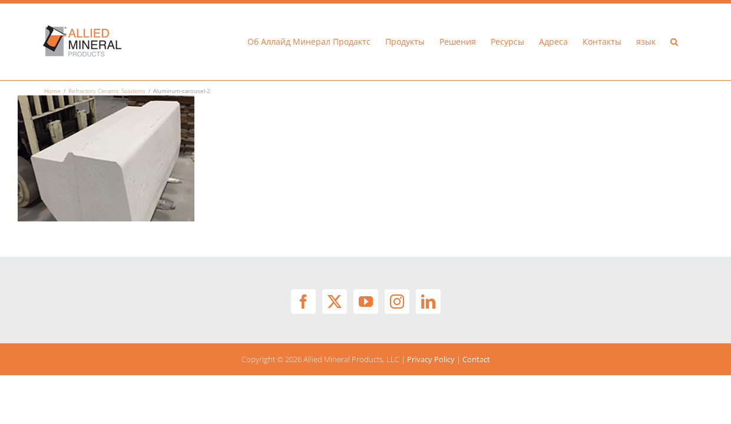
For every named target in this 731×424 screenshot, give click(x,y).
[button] (689, 42)
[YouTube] (365, 301)
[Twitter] (334, 301)
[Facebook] (303, 301)
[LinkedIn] (428, 301)
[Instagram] (397, 301)
